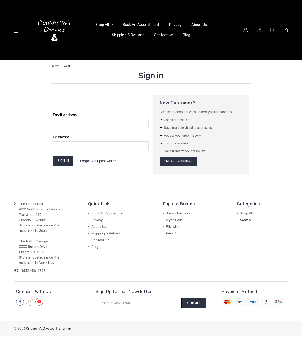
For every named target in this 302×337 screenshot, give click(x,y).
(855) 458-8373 (33, 271)
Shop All (104, 24)
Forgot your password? (99, 161)
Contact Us (163, 35)
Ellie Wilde (173, 227)
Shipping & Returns (128, 35)
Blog (186, 35)
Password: (61, 136)
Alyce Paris (174, 220)
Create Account (179, 161)
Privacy (175, 24)
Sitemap (65, 329)
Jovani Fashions (178, 214)
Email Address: (65, 114)
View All (172, 234)
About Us (199, 24)
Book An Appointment (141, 24)
